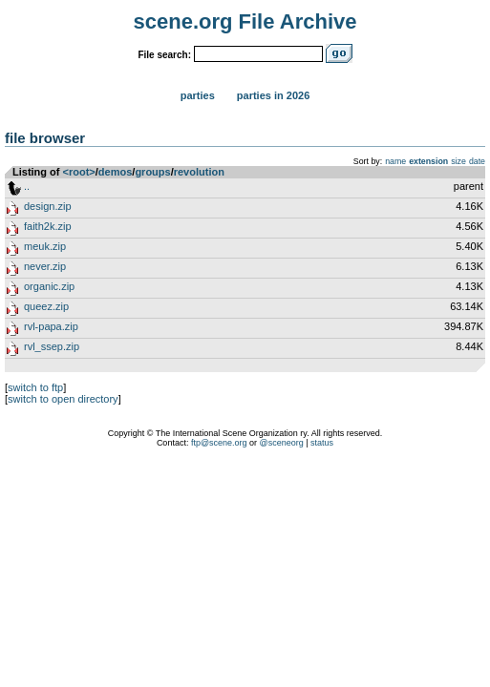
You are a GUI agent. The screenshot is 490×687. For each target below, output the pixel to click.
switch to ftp (35, 387)
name (395, 161)
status (321, 443)
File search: (164, 55)
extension (428, 161)
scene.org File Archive (245, 21)
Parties (198, 95)
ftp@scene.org (219, 443)
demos (115, 171)
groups (152, 171)
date (477, 161)
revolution (199, 171)
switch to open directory (63, 399)
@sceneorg (282, 443)
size (458, 161)
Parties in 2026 (273, 95)
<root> (79, 171)
